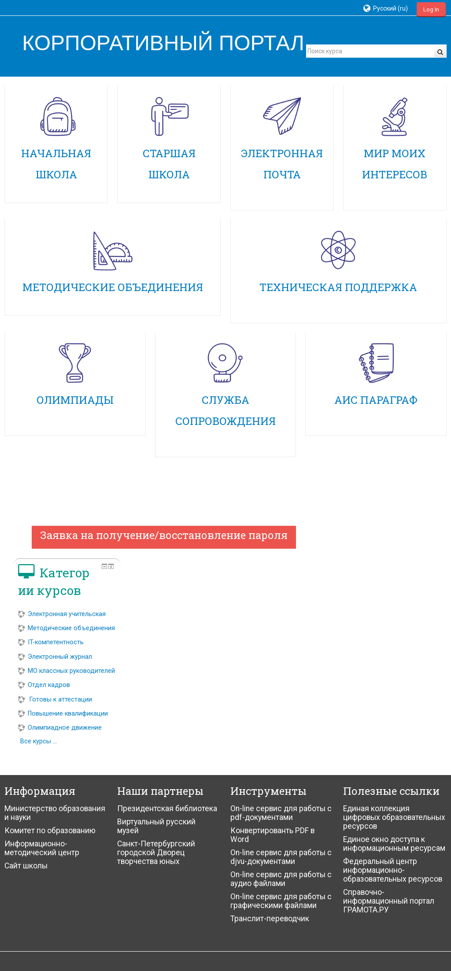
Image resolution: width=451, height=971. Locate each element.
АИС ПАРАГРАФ (376, 400)
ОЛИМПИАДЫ (75, 400)
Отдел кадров (373, 675)
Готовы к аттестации (384, 690)
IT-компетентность (380, 620)
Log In (431, 9)
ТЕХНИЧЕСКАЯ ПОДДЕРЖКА (338, 287)
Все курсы (365, 732)
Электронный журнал (384, 635)
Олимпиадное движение (389, 718)
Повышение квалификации (392, 704)
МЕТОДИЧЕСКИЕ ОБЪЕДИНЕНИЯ (112, 287)
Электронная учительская (391, 579)
